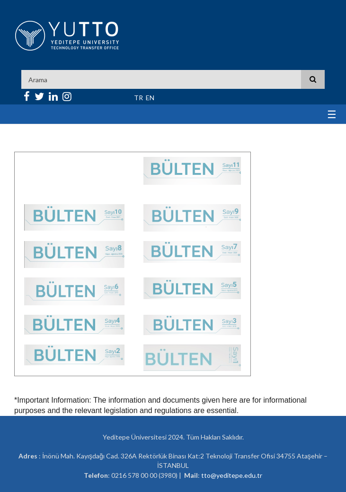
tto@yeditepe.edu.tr (231, 475)
